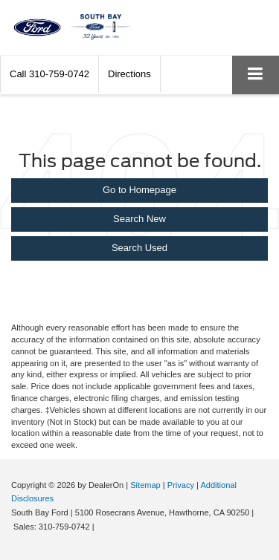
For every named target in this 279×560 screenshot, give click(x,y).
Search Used (139, 247)
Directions (129, 73)
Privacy (180, 485)
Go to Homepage (139, 189)
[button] (49, 74)
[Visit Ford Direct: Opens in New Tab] (101, 526)
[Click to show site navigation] (255, 75)
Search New (139, 218)
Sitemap (145, 485)
